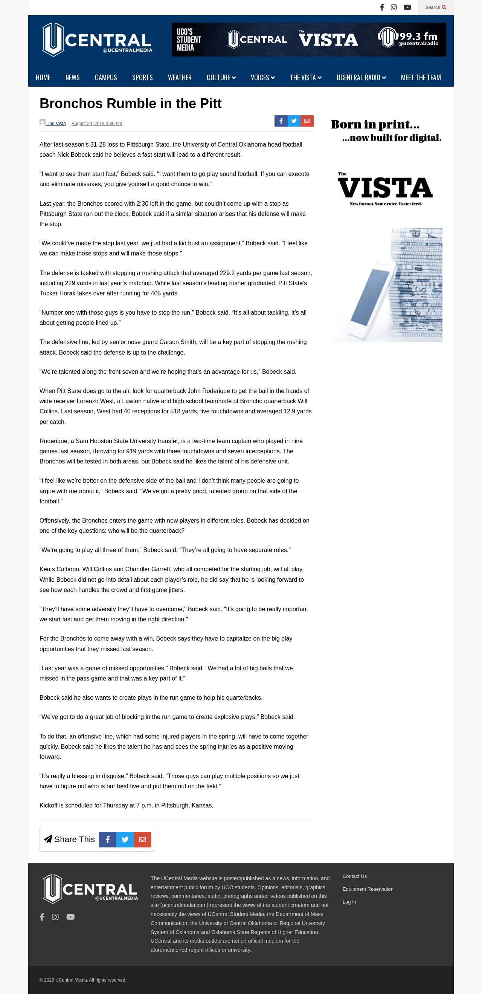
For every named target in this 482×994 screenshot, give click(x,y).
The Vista (53, 122)
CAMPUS (106, 77)
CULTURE (221, 77)
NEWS (73, 77)
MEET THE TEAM (421, 77)
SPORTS (142, 77)
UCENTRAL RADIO (361, 77)
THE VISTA (306, 77)
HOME (43, 77)
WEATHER (180, 77)
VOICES (263, 77)
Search (436, 7)
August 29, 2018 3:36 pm (97, 123)
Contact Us (355, 876)
